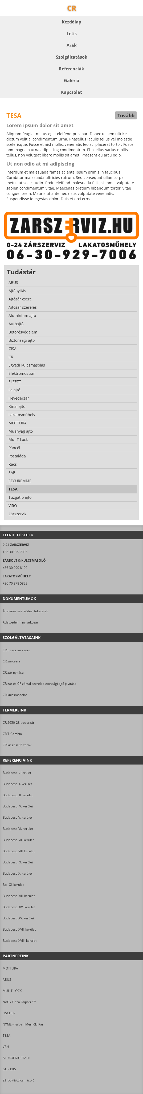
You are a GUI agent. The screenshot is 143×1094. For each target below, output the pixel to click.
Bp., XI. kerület (13, 884)
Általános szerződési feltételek (25, 611)
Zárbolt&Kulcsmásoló (18, 1080)
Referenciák (71, 69)
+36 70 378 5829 (15, 583)
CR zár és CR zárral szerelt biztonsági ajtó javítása (39, 683)
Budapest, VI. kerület (18, 828)
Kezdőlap (71, 22)
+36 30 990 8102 (15, 567)
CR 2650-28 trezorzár (18, 722)
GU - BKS (9, 1069)
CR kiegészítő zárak (17, 745)
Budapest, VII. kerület (18, 840)
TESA (6, 1035)
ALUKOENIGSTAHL (16, 1058)
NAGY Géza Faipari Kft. (19, 1002)
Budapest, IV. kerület (18, 806)
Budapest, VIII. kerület (19, 851)
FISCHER (9, 1013)
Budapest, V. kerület (17, 817)
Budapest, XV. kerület (18, 918)
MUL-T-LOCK (12, 990)
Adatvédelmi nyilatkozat (20, 622)
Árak (72, 45)
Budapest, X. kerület (17, 873)
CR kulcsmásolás (15, 695)
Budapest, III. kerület (18, 795)
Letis (72, 34)
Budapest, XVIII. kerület (19, 940)
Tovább (125, 115)
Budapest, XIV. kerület (19, 907)
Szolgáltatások (71, 57)
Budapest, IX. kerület (18, 862)
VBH (6, 1046)
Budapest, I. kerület (17, 772)
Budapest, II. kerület (17, 784)
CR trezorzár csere (16, 650)
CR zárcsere (12, 661)
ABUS (7, 979)
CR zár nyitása (13, 672)
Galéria (71, 80)
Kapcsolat (71, 92)
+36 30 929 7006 (15, 552)
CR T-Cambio (12, 733)
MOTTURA (10, 968)
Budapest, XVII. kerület (19, 929)
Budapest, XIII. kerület (19, 896)
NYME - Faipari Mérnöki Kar (23, 1024)
